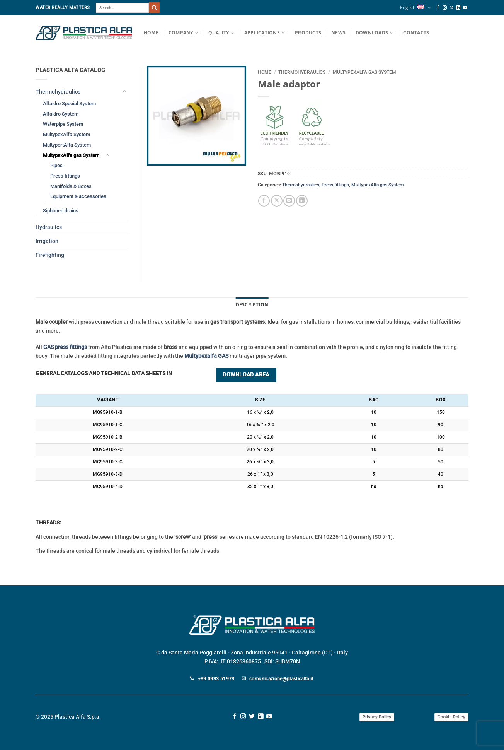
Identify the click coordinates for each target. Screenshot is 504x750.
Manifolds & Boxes (71, 186)
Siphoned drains (60, 211)
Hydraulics (49, 227)
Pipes (56, 165)
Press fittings (335, 185)
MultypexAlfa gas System (364, 72)
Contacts (416, 33)
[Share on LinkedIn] (302, 201)
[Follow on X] (452, 7)
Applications (264, 32)
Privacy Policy (377, 716)
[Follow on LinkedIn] (458, 7)
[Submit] (154, 7)
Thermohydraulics (301, 72)
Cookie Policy (451, 716)
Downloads (374, 32)
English (415, 7)
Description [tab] (252, 305)
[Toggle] (124, 91)
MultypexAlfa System (66, 134)
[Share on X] (277, 201)
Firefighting (50, 255)
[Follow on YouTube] (465, 7)
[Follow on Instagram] (445, 7)
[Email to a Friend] (289, 201)
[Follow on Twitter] (252, 717)
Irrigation (47, 241)
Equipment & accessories (78, 196)
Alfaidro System (60, 114)
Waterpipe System (63, 124)
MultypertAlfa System (67, 145)
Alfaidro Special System (69, 103)
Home (151, 33)
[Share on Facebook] (264, 201)
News (338, 33)
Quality (221, 32)
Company (183, 32)
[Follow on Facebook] (438, 7)
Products (308, 33)
